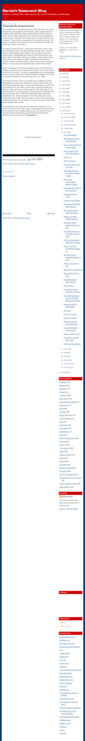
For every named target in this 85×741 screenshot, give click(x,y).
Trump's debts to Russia (68, 484)
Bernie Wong (67, 496)
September (68, 125)
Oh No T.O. (68, 157)
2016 (64, 88)
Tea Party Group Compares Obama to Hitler (72, 257)
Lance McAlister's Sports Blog (70, 670)
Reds (61, 451)
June (66, 349)
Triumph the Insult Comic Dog (70, 478)
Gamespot (63, 667)
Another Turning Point (72, 334)
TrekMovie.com (65, 720)
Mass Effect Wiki (65, 673)
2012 (64, 103)
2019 (64, 77)
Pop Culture (21, 163)
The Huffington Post (66, 699)
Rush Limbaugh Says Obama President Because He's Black (72, 298)
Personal (62, 442)
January (67, 367)
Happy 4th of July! (70, 318)
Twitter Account (65, 723)
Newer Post (7, 213)
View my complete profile (68, 509)
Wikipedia (63, 727)
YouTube (62, 733)
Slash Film (63, 686)
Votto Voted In (69, 286)
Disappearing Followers (68, 402)
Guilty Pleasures (65, 418)
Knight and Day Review (72, 344)
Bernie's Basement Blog (24, 10)
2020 (64, 74)
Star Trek (62, 465)
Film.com (62, 660)
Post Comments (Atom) (21, 218)
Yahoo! (62, 730)
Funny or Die (64, 663)
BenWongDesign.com (67, 637)
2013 (64, 100)
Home (29, 213)
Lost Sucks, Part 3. (70, 314)
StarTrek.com (64, 690)
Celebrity (62, 392)
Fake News (63, 405)
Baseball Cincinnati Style (73, 270)
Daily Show (63, 399)
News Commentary (66, 438)
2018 (64, 81)
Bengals (62, 385)
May (65, 353)
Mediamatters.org (65, 676)
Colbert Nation (64, 653)
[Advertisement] (22, 194)
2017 (64, 85)
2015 (64, 92)
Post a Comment (9, 176)
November (68, 117)
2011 (64, 107)
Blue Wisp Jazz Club (67, 644)
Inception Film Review (72, 200)
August (66, 128)
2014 (64, 96)
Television (63, 471)
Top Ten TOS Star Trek (67, 474)
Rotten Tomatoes (65, 683)
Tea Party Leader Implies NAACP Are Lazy (72, 225)
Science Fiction (30, 163)
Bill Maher (63, 389)
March (66, 360)
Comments (66, 627)
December (68, 113)
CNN (61, 650)
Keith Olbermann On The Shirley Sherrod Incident (72, 173)
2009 (64, 372)
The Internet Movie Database (70, 708)
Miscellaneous (64, 432)
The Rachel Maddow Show (69, 717)
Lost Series (63, 425)
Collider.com (64, 657)
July (65, 132)
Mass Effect (63, 428)
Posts (64, 623)
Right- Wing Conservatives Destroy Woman (70, 182)
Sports (61, 461)
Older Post (51, 213)
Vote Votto (67, 311)
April (66, 356)
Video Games (64, 487)
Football (62, 412)
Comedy (10, 163)
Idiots (61, 422)
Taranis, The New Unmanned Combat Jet (72, 248)
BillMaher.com (64, 640)
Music (61, 435)
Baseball (62, 382)
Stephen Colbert (65, 468)
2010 (64, 111)
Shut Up (62, 458)
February (67, 364)
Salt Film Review (70, 161)
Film (15, 163)
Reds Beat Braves (70, 135)
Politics (62, 445)
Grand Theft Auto (65, 415)
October (67, 121)
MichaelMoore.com (66, 680)
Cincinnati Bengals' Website (69, 647)
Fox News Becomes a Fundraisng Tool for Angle (72, 234)
